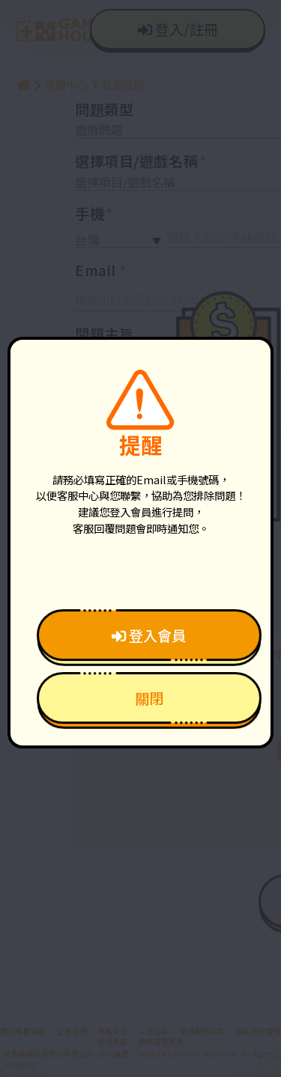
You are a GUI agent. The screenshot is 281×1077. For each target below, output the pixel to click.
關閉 (149, 698)
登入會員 (149, 635)
